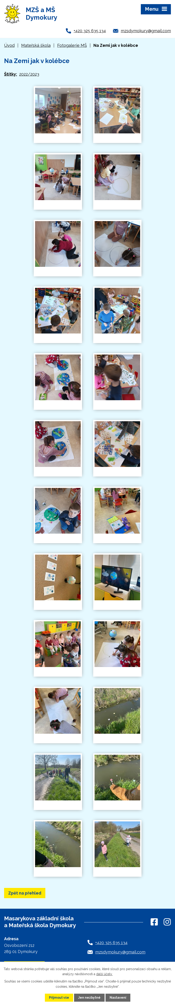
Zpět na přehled (24, 893)
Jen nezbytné (89, 997)
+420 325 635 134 (90, 30)
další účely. (104, 974)
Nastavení (118, 997)
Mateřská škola (36, 45)
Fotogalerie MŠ (72, 45)
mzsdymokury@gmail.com (146, 30)
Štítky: (10, 74)
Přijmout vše (59, 997)
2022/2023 (29, 74)
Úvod (9, 45)
